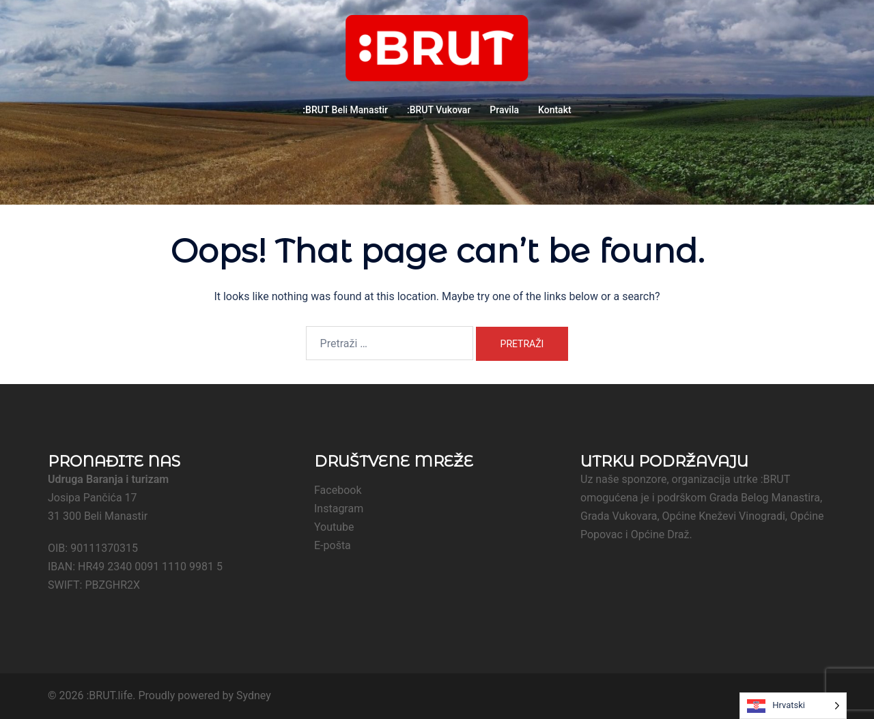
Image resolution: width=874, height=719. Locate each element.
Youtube (334, 526)
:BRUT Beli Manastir (345, 109)
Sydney (253, 695)
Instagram (338, 508)
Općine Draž (660, 534)
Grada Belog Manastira (764, 497)
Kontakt (555, 109)
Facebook (337, 490)
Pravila (504, 109)
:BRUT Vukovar (438, 109)
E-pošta (332, 545)
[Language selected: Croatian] (793, 705)
